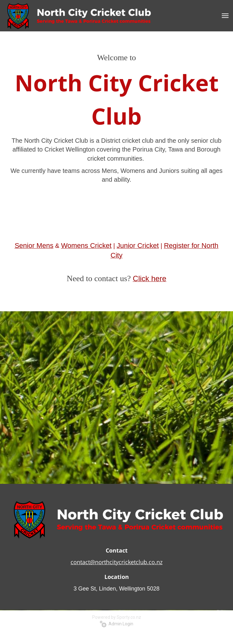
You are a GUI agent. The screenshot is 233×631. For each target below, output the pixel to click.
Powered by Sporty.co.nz (116, 617)
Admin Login (116, 623)
